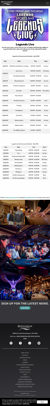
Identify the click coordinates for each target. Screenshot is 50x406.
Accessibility (25, 377)
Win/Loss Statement (25, 382)
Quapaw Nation (25, 357)
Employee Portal (25, 370)
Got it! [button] (42, 402)
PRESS (25, 360)
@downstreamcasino (12, 197)
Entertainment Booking (25, 365)
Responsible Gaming (25, 393)
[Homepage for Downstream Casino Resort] (7, 3)
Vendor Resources (25, 379)
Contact (25, 355)
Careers (25, 362)
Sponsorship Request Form (25, 384)
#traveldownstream (30, 197)
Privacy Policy (6, 403)
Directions (25, 353)
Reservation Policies (25, 387)
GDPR (25, 374)
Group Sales (25, 367)
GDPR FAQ (26, 403)
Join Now (25, 308)
